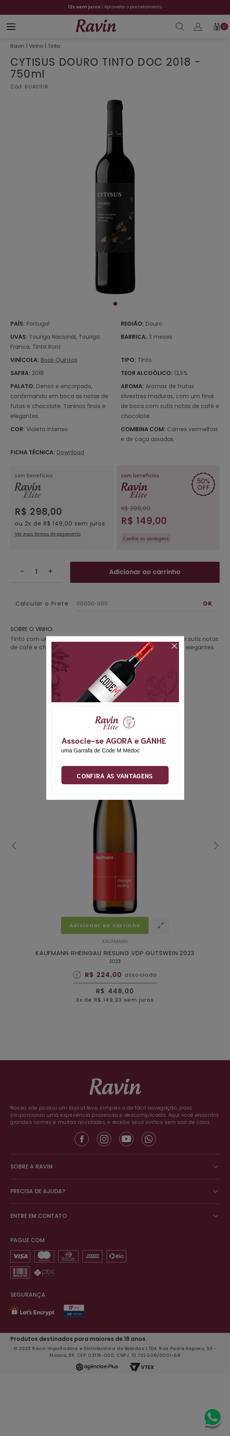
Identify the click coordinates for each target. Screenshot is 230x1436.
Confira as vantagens (115, 775)
